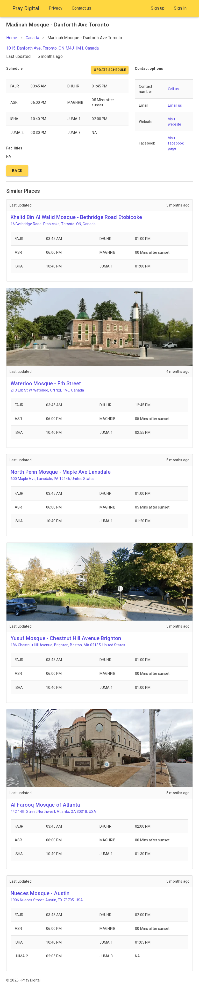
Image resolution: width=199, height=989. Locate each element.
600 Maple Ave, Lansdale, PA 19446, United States (52, 479)
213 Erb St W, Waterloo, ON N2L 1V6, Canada (47, 390)
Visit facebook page (176, 143)
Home (11, 37)
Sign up (158, 8)
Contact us (81, 8)
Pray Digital (25, 8)
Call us (173, 89)
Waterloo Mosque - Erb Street (46, 383)
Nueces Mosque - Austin (40, 893)
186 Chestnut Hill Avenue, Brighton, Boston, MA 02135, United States (68, 645)
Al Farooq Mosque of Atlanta (45, 805)
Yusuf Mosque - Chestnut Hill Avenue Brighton (66, 638)
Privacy (55, 8)
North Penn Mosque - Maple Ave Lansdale (61, 472)
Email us (175, 105)
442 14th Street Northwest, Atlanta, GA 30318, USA (53, 811)
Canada (32, 37)
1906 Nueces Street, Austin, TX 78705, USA (47, 900)
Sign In (180, 8)
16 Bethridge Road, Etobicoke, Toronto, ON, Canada (53, 224)
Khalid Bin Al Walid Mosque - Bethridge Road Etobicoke (76, 217)
